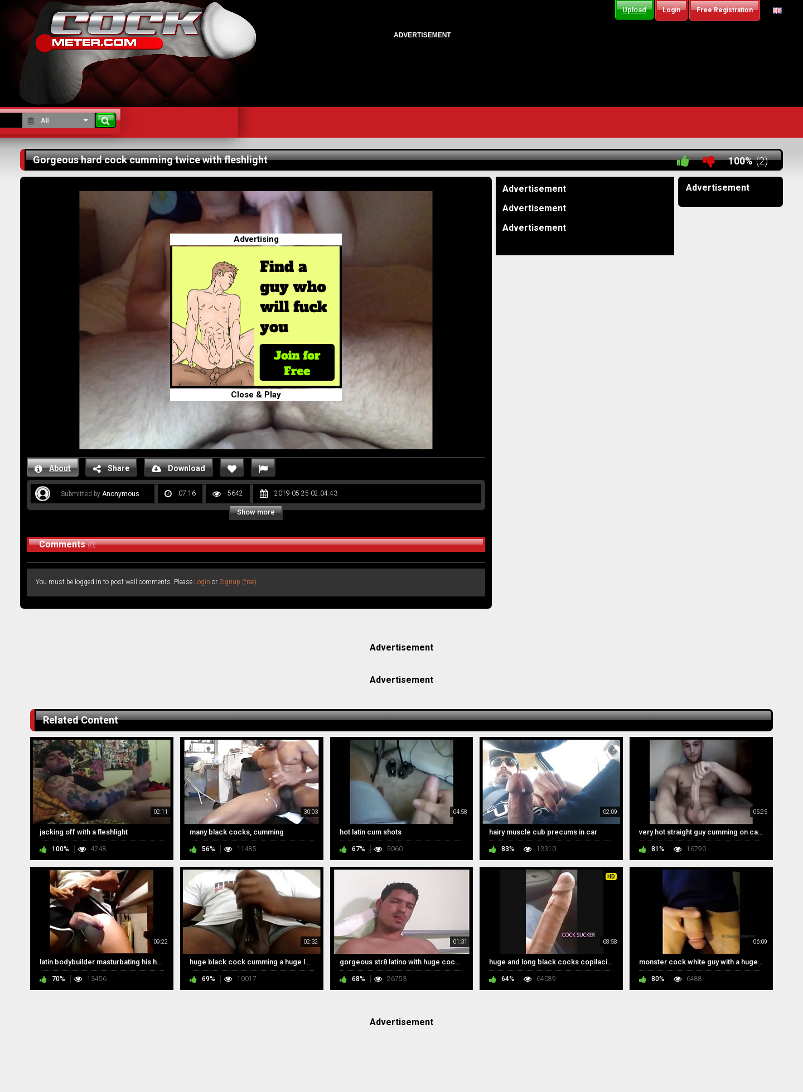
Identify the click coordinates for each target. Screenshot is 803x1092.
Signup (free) (238, 582)
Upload (634, 10)
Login (202, 582)
